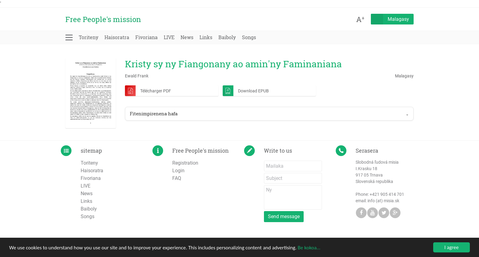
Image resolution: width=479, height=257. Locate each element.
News (187, 37)
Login (178, 170)
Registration (185, 163)
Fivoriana (146, 37)
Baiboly (227, 37)
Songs (249, 37)
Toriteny (88, 37)
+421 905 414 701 (387, 194)
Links (205, 37)
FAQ (176, 178)
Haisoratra (116, 37)
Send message (284, 216)
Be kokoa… (309, 248)
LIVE (169, 37)
